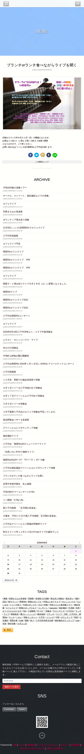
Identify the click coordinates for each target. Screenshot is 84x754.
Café (21, 620)
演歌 (77, 599)
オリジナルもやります (12, 611)
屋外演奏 (12, 624)
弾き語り (69, 599)
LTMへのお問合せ (54, 748)
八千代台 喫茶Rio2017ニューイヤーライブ (24, 444)
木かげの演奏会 (10, 348)
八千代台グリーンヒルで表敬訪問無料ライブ (24, 524)
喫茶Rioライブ (10, 292)
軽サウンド (13, 602)
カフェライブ (9, 203)
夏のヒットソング (28, 614)
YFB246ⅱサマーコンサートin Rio (19, 492)
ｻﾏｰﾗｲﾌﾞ (40, 611)
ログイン (64, 745)
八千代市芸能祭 (10, 236)
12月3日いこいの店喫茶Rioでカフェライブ (24, 227)
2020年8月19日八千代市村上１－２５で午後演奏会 (28, 332)
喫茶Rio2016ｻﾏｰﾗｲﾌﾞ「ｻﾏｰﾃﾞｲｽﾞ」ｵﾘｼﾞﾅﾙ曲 (24, 460)
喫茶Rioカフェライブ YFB (16, 260)
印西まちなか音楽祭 (13, 211)
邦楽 (76, 617)
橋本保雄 (41, 614)
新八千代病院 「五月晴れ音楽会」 (20, 508)
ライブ (6, 614)
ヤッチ (78, 611)
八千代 (42, 617)
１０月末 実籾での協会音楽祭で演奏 (21, 380)
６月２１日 (22, 624)
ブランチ (50, 614)
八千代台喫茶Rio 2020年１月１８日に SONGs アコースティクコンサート (38, 364)
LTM (15, 745)
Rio (24, 611)
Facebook (9, 709)
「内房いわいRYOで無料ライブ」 (19, 452)
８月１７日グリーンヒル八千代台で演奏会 (23, 396)
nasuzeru (53, 608)
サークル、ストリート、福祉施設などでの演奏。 (27, 196)
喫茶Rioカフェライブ (13, 251)
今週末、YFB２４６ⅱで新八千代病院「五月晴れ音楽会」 (30, 516)
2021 (4, 602)
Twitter (22, 709)
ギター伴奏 (43, 605)
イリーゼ (50, 617)
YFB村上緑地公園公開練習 (16, 356)
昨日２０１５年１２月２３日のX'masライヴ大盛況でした (31, 532)
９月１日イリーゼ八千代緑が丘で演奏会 (22, 388)
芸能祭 (31, 599)
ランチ (12, 617)
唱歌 (27, 620)
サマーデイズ (59, 611)
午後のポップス (30, 605)
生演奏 (71, 608)
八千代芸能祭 (9, 372)
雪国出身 (14, 620)
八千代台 (70, 611)
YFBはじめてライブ (51, 602)
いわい (19, 617)
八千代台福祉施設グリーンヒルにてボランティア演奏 (29, 468)
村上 (32, 620)
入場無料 (32, 611)
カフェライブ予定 (11, 243)
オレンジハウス (68, 602)
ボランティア (67, 617)
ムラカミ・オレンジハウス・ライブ (20, 340)
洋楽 (4, 624)
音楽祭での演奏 (42, 599)
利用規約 (31, 745)
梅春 (5, 599)
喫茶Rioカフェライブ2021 (15, 300)
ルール (21, 745)
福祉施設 (63, 608)
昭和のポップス (35, 602)
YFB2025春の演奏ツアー (15, 187)
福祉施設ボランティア (64, 620)
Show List (9, 580)
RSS (9, 630)
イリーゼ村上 (15, 605)
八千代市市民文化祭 (44, 620)
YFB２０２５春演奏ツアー (60, 605)
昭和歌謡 (15, 614)
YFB (57, 617)
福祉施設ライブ (10, 436)
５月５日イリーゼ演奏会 (15, 404)
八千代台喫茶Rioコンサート (16, 316)
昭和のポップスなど (28, 608)
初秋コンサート (30, 617)
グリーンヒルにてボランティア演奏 (20, 428)
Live (77, 620)
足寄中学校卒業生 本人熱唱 (17, 484)
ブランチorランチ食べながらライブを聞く (23, 476)
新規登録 (75, 745)
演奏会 (48, 611)
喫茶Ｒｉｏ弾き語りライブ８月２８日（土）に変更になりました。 (35, 284)
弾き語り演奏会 (57, 599)
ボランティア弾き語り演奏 (16, 220)
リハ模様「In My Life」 (14, 500)
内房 (78, 608)
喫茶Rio (23, 602)
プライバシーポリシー (48, 745)
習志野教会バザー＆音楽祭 (16, 420)
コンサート (43, 608)
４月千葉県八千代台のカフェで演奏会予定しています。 (30, 412)
